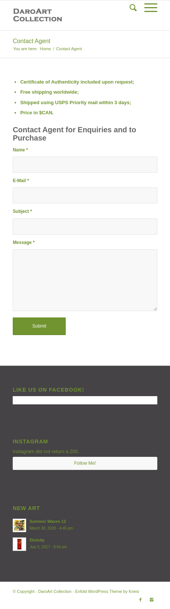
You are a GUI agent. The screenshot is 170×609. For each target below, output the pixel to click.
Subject (22, 211)
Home (45, 48)
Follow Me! (85, 463)
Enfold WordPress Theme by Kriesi (107, 591)
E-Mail (21, 180)
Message (23, 242)
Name (20, 150)
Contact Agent (31, 41)
